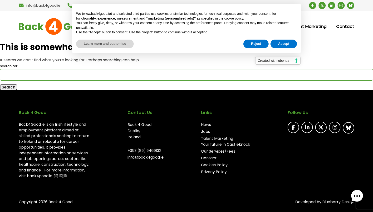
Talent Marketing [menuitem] (308, 26)
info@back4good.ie (146, 157)
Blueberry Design (338, 202)
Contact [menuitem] (345, 26)
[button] (358, 197)
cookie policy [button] (233, 18)
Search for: (9, 66)
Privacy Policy (214, 172)
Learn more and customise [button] (105, 44)
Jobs (205, 131)
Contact (209, 158)
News (206, 124)
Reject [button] (256, 44)
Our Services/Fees (218, 151)
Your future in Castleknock (225, 144)
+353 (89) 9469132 (144, 150)
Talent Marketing (217, 138)
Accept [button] (283, 44)
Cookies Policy (214, 165)
